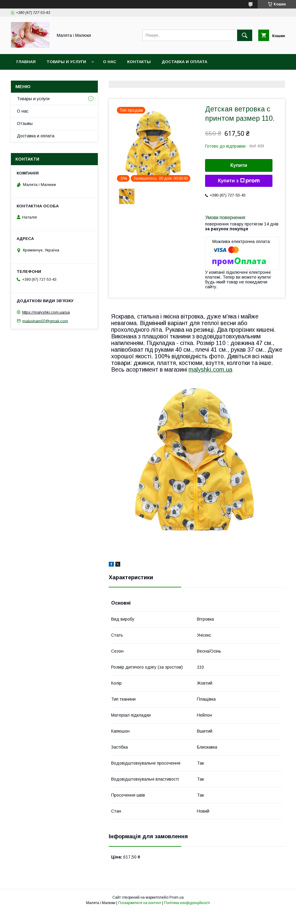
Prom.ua (176, 897)
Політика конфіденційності (187, 903)
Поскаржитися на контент (139, 903)
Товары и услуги (66, 61)
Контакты (139, 61)
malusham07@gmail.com (45, 320)
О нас (109, 61)
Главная (26, 61)
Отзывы (25, 123)
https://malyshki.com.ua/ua (46, 312)
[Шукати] (244, 35)
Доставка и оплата (184, 61)
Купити (238, 165)
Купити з (238, 181)
